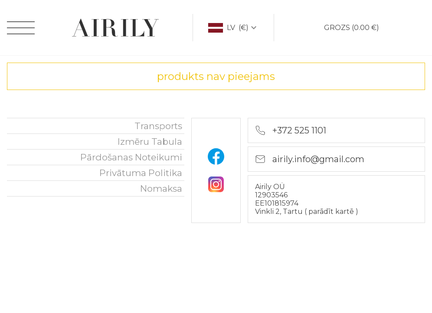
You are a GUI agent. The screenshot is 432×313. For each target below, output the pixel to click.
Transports (158, 125)
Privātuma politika (140, 172)
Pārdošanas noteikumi (131, 157)
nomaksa (161, 188)
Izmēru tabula (150, 141)
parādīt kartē (332, 211)
